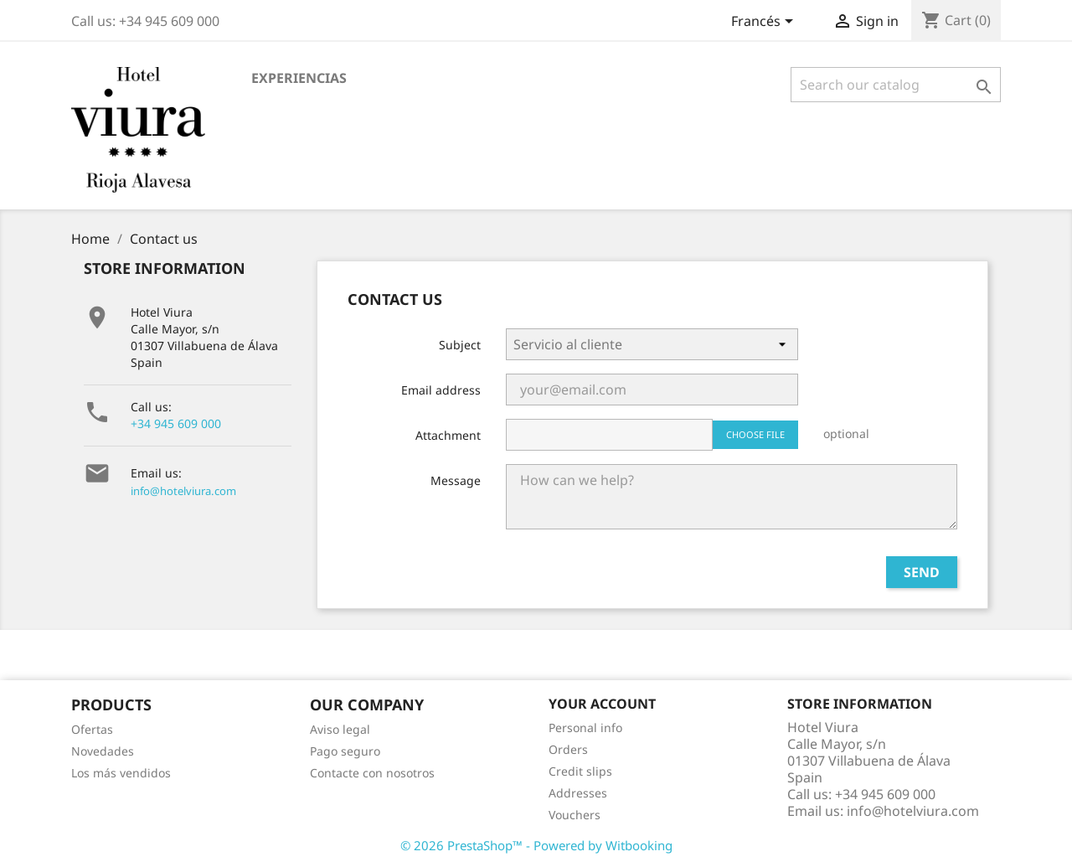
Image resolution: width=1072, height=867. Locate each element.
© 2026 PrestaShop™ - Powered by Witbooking (536, 845)
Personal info (585, 727)
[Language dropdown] (765, 23)
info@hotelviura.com (183, 490)
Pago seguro (345, 751)
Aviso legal (340, 729)
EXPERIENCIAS (299, 78)
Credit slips (580, 771)
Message (455, 480)
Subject (460, 345)
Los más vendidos (121, 773)
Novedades (102, 751)
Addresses (578, 793)
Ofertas (92, 729)
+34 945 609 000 (176, 423)
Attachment (448, 435)
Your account (602, 703)
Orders (568, 749)
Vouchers (574, 815)
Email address (441, 390)
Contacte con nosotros (372, 773)
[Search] (896, 84)
